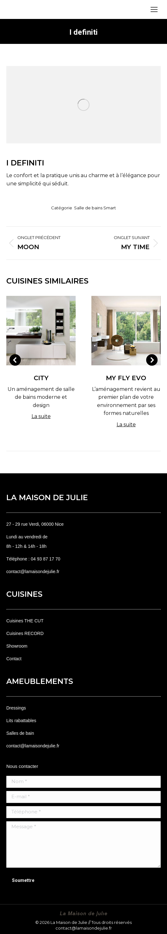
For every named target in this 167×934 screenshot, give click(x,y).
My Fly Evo (126, 378)
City (41, 378)
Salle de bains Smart (95, 207)
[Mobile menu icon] (154, 9)
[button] (15, 360)
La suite (41, 416)
